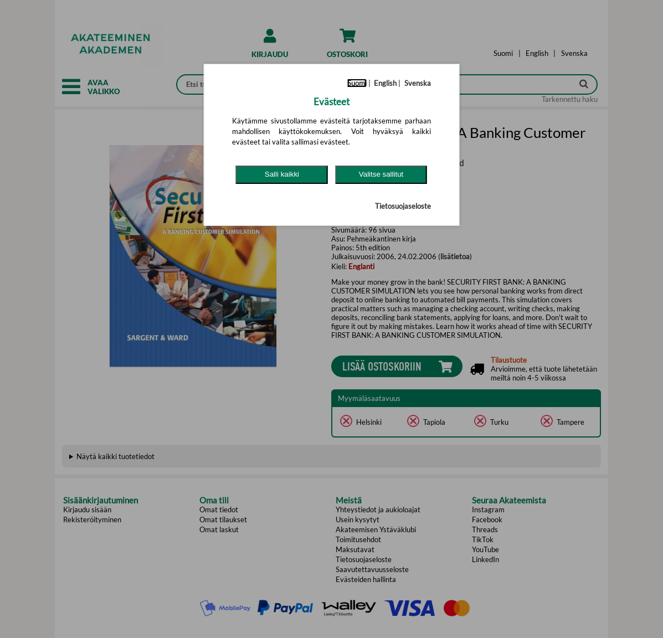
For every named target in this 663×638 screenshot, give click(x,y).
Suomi (357, 83)
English (385, 83)
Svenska (417, 83)
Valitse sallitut (381, 174)
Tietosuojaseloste (403, 206)
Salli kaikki (282, 174)
